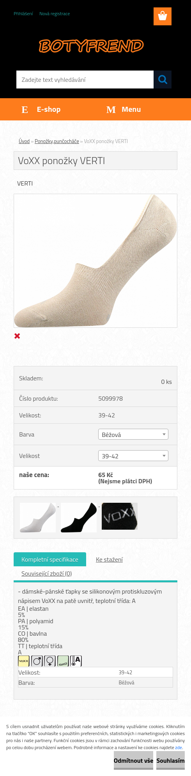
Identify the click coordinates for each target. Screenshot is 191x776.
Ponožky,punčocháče (57, 141)
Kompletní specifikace (49, 559)
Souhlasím (170, 760)
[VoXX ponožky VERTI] (95, 197)
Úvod (24, 141)
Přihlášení (23, 13)
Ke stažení (109, 559)
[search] (163, 79)
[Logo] (90, 45)
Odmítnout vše (134, 760)
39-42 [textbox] (110, 456)
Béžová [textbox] (111, 434)
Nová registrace (54, 13)
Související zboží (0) (46, 573)
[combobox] (133, 434)
